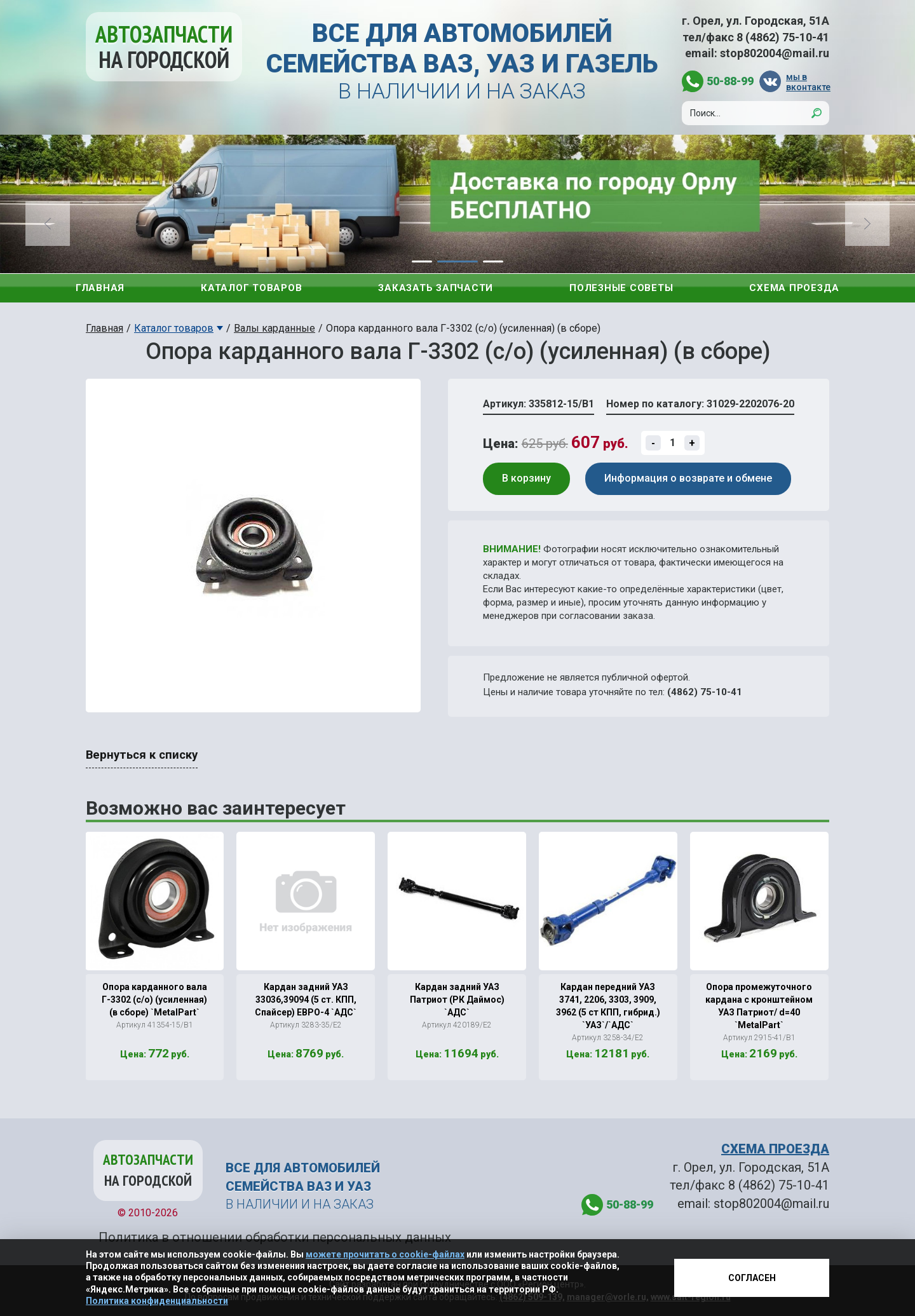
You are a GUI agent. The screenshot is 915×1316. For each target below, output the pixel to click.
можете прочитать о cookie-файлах (385, 1254)
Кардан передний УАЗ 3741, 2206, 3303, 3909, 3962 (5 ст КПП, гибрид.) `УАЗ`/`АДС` (608, 1006)
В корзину (526, 478)
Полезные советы (621, 288)
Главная (100, 288)
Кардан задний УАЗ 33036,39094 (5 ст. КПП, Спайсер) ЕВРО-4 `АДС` (305, 999)
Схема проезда (794, 288)
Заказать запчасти (435, 288)
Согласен (752, 1278)
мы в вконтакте (807, 82)
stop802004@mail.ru (774, 53)
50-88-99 (730, 81)
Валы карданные (274, 328)
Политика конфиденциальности (157, 1301)
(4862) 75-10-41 (704, 692)
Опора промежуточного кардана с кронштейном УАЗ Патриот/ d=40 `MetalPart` (759, 1006)
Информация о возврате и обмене (688, 478)
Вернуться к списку (142, 755)
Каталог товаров (251, 288)
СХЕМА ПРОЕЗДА (775, 1149)
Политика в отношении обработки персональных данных (274, 1237)
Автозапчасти (164, 46)
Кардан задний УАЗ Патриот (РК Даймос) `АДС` (457, 999)
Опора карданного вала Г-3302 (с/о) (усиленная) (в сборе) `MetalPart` (154, 999)
